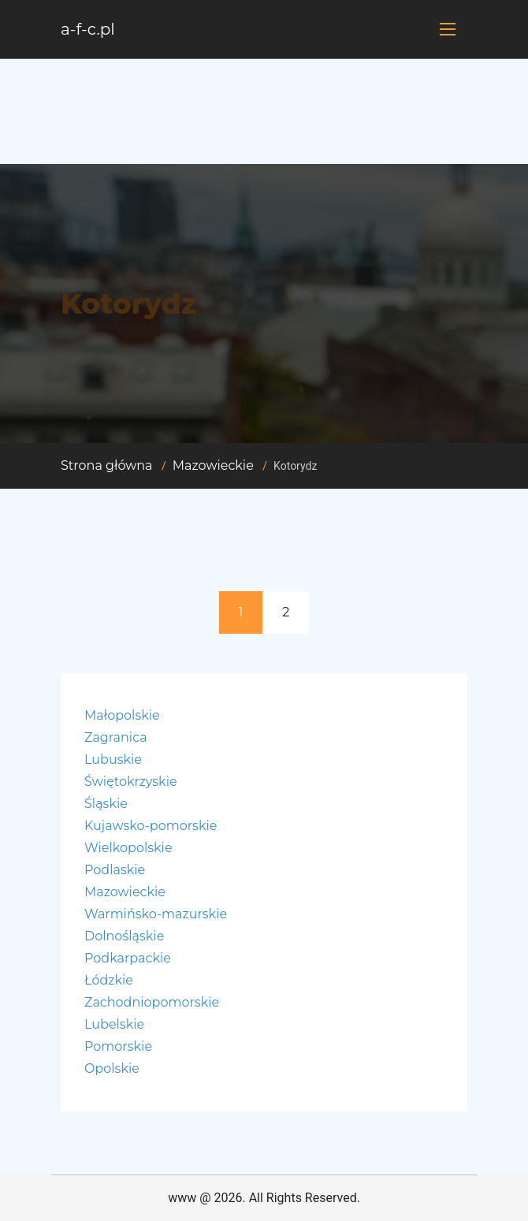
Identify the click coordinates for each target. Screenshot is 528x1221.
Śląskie (106, 803)
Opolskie (111, 1068)
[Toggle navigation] (447, 29)
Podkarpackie (127, 958)
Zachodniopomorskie (151, 1002)
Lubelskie (114, 1024)
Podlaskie (114, 869)
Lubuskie (113, 759)
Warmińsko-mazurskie (155, 913)
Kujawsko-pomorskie (150, 825)
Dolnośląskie (124, 936)
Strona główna (107, 465)
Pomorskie (118, 1046)
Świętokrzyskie (130, 781)
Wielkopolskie (128, 847)
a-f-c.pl (88, 29)
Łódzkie (108, 980)
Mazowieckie (213, 465)
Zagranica (115, 737)
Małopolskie (122, 715)
